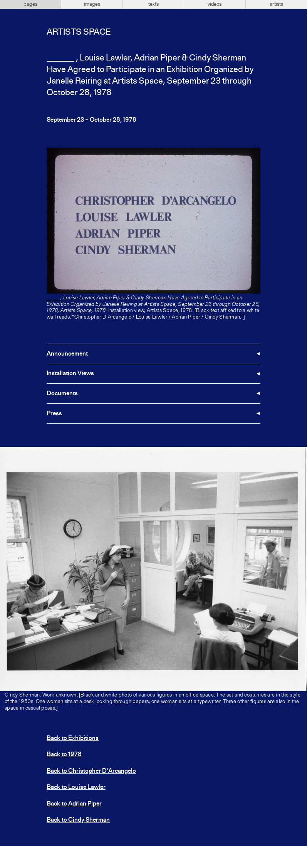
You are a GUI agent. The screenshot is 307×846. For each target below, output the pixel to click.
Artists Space (79, 32)
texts (153, 4)
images (92, 4)
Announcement (67, 354)
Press (54, 414)
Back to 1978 (64, 755)
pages (30, 4)
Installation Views (70, 374)
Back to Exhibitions (73, 738)
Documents (62, 394)
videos (214, 4)
